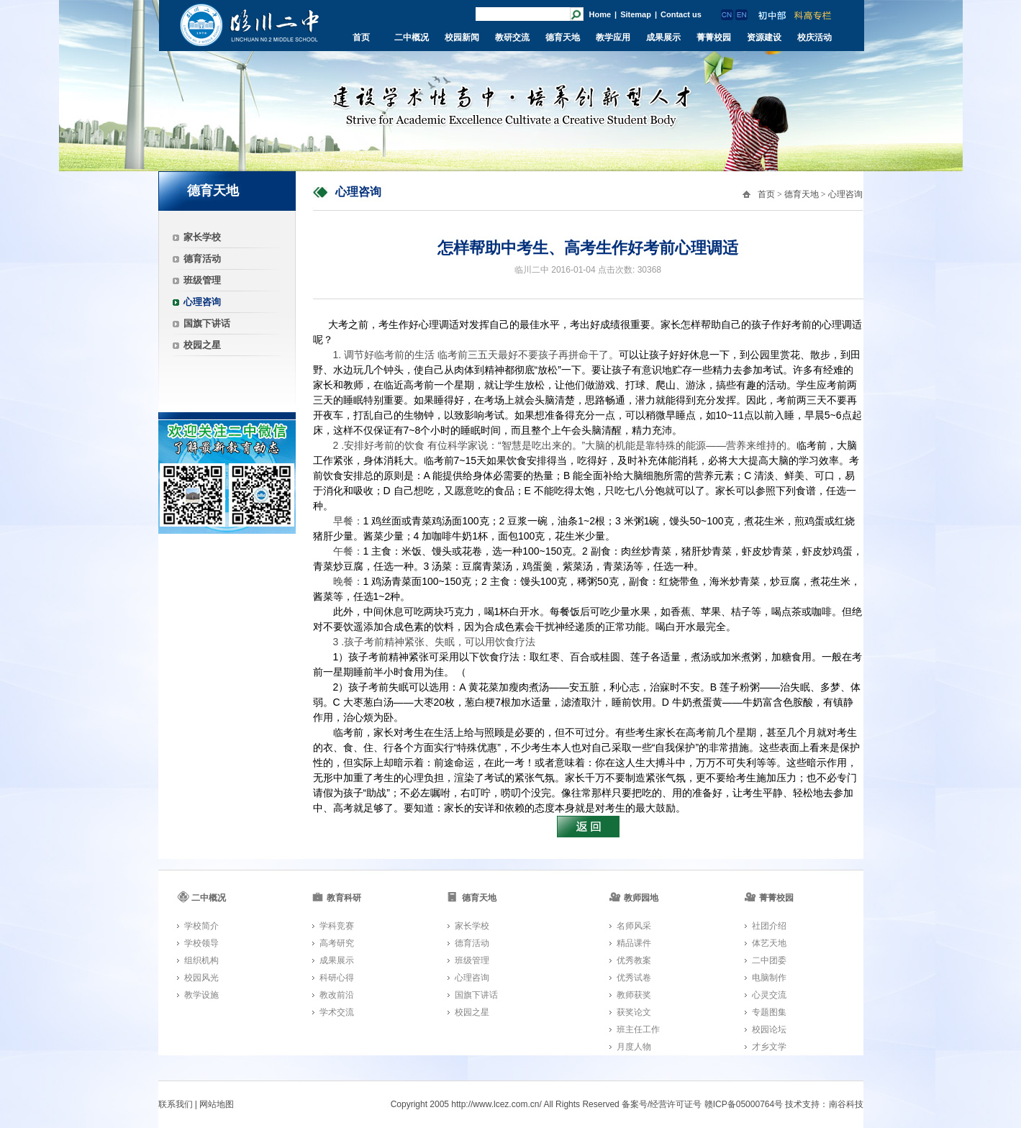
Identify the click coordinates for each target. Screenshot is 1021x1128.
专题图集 (769, 1012)
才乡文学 (769, 1047)
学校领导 (201, 943)
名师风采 (634, 926)
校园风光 (201, 978)
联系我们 (175, 1104)
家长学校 (202, 237)
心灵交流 (769, 995)
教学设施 (201, 995)
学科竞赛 (336, 926)
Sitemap (635, 14)
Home (600, 14)
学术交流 (336, 1012)
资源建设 (764, 37)
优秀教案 (634, 960)
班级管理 (202, 280)
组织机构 (201, 960)
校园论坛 (769, 1029)
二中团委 (769, 960)
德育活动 (202, 258)
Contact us (681, 14)
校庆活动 (814, 37)
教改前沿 (336, 995)
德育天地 (562, 37)
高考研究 (336, 943)
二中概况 (411, 37)
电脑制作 (769, 978)
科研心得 (336, 978)
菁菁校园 (713, 37)
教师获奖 (634, 995)
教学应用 (613, 37)
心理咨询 (202, 301)
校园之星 (202, 345)
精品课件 (634, 943)
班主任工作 (638, 1029)
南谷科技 (846, 1104)
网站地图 (216, 1104)
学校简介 (201, 926)
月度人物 (634, 1047)
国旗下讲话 (206, 323)
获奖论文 (634, 1012)
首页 (361, 37)
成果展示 (663, 37)
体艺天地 (769, 943)
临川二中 (249, 25)
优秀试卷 (634, 978)
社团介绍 (769, 926)
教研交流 (512, 37)
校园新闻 (462, 37)
